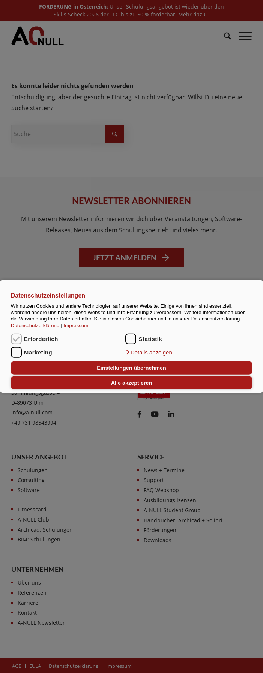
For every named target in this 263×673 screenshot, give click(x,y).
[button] (148, 353)
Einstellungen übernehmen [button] (131, 368)
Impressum (75, 325)
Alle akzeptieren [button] (131, 383)
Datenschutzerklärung (35, 325)
